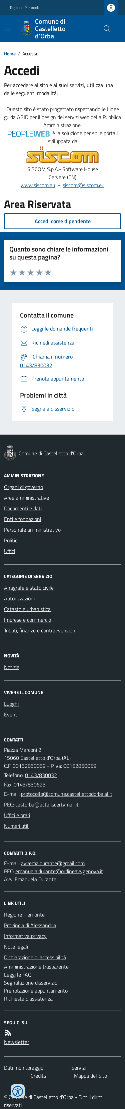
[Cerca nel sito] (104, 29)
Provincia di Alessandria (30, 925)
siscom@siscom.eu (83, 185)
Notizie (11, 667)
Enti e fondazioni (22, 519)
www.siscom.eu (38, 185)
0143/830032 (41, 775)
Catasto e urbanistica (27, 609)
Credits (38, 1076)
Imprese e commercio (27, 620)
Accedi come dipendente (63, 221)
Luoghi (11, 704)
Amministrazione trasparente (36, 967)
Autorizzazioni (19, 598)
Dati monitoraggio (23, 1068)
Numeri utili (16, 826)
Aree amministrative (26, 498)
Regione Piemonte (25, 8)
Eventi (11, 714)
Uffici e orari (17, 815)
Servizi (78, 1068)
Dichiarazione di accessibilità (35, 957)
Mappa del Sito (90, 1076)
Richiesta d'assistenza (28, 999)
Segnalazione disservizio (30, 983)
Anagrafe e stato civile (29, 588)
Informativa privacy (25, 936)
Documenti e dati (23, 508)
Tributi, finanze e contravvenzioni (40, 630)
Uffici (9, 551)
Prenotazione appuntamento (36, 991)
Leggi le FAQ (18, 975)
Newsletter (16, 1042)
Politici (11, 540)
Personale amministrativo (32, 530)
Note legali (16, 947)
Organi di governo (23, 487)
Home (10, 53)
